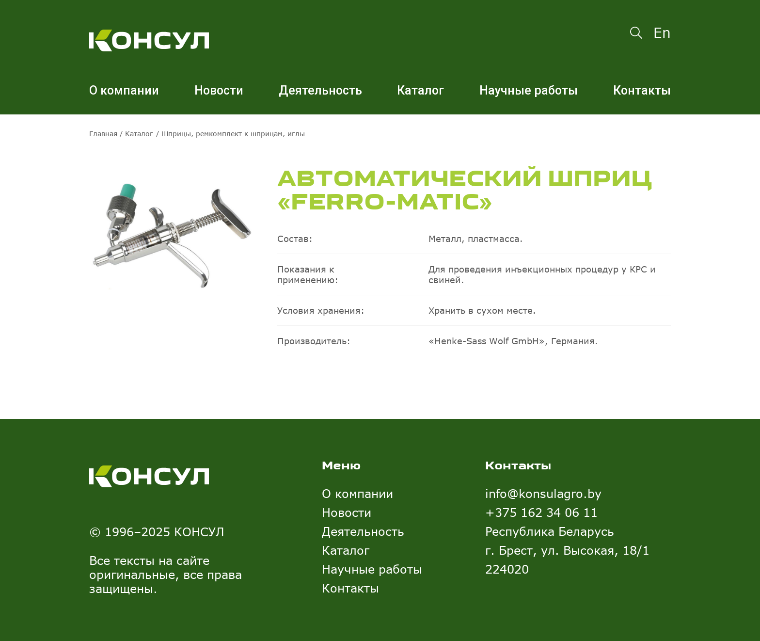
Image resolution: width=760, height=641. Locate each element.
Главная (103, 133)
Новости (218, 90)
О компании (124, 90)
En (662, 32)
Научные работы (528, 90)
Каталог (420, 90)
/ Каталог (135, 133)
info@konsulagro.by (543, 493)
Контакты (642, 90)
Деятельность (320, 90)
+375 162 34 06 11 (541, 512)
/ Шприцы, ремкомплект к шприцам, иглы (230, 133)
